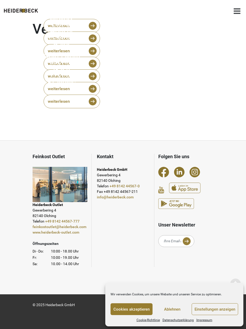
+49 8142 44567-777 (62, 221)
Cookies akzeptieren (131, 309)
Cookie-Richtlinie (148, 320)
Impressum (204, 320)
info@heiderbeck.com (115, 197)
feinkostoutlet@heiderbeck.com (59, 227)
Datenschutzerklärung (178, 320)
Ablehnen (172, 309)
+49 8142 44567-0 (124, 186)
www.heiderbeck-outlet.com (56, 232)
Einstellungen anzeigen (215, 309)
